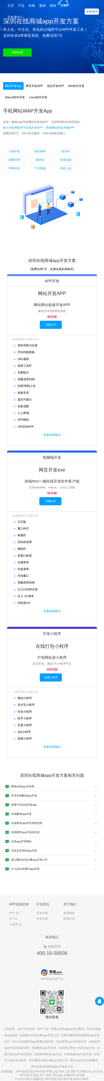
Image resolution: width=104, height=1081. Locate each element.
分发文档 (42, 918)
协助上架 (65, 168)
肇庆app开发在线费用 (84, 1060)
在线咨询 (91, 11)
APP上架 (43, 1029)
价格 (32, 5)
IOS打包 (97, 1071)
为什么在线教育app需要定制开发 (33, 1041)
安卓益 (34, 1075)
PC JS (13, 918)
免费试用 (17, 52)
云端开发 (14, 151)
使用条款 (69, 913)
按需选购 (65, 159)
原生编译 (40, 151)
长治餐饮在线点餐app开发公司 (48, 1060)
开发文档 (42, 913)
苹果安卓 (14, 168)
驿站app (58, 1075)
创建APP (50, 324)
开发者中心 (15, 17)
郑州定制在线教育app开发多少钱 (52, 1066)
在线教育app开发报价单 (71, 1041)
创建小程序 (51, 677)
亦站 (49, 1075)
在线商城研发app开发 (48, 1054)
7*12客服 (40, 168)
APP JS (14, 913)
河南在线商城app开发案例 (67, 1029)
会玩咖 (80, 1075)
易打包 (75, 1071)
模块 (53, 5)
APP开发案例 (26, 1029)
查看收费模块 (52, 435)
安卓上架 (64, 1071)
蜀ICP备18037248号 (76, 1079)
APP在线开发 (24, 1071)
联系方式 (69, 918)
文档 (63, 5)
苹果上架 (52, 1071)
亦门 (42, 1075)
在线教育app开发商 (43, 1047)
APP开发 (39, 1071)
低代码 (65, 151)
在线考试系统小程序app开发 (76, 1047)
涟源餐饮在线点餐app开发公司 (39, 1035)
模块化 (40, 159)
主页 (10, 5)
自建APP (69, 1075)
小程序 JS (15, 924)
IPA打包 (24, 1075)
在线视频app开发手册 (78, 1054)
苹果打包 (86, 1071)
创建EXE (50, 501)
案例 (42, 5)
